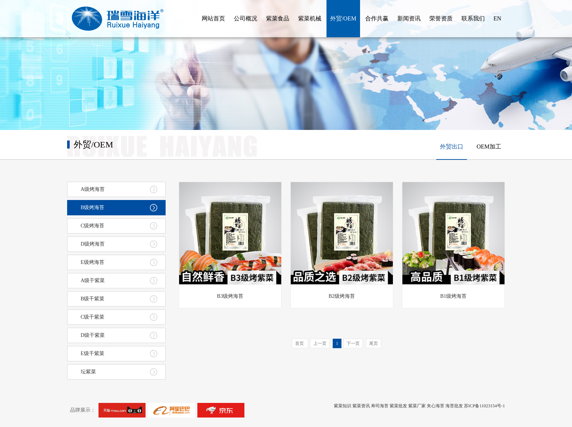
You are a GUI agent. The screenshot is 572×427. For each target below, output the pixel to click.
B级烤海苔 (119, 207)
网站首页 (213, 18)
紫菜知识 (342, 405)
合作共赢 (377, 18)
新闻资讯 (409, 18)
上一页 (319, 343)
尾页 (373, 343)
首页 (300, 343)
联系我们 (473, 18)
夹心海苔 (435, 405)
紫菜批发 (398, 405)
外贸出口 (451, 146)
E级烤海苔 (119, 262)
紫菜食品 (277, 18)
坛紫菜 (119, 372)
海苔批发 (454, 405)
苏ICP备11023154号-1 (484, 405)
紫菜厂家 (417, 405)
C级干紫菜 (119, 317)
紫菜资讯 (361, 405)
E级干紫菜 (119, 353)
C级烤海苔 (119, 226)
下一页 (353, 343)
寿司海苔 (380, 405)
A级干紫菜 (119, 280)
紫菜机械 (309, 18)
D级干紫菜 (119, 335)
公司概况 (245, 18)
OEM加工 (488, 146)
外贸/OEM (343, 18)
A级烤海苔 (119, 189)
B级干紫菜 (119, 299)
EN (497, 18)
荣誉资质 (441, 18)
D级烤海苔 (119, 244)
